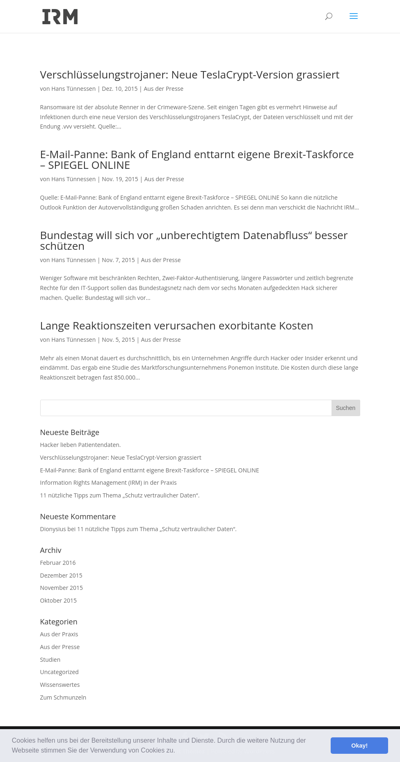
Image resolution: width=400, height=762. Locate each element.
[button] (178, 751)
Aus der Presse (163, 88)
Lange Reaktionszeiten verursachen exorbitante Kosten (176, 325)
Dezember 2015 (61, 575)
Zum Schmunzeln (63, 697)
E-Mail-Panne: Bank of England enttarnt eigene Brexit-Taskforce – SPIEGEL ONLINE (197, 159)
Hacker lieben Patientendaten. (80, 445)
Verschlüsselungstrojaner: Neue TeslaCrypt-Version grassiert (190, 74)
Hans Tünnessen (73, 88)
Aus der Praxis (59, 634)
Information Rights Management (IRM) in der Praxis (108, 482)
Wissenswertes (60, 684)
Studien (50, 659)
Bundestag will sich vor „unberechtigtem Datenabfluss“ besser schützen (194, 240)
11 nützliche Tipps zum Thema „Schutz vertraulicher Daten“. (120, 495)
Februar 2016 (58, 562)
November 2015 (61, 588)
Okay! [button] (359, 745)
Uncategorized (59, 672)
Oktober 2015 (58, 600)
